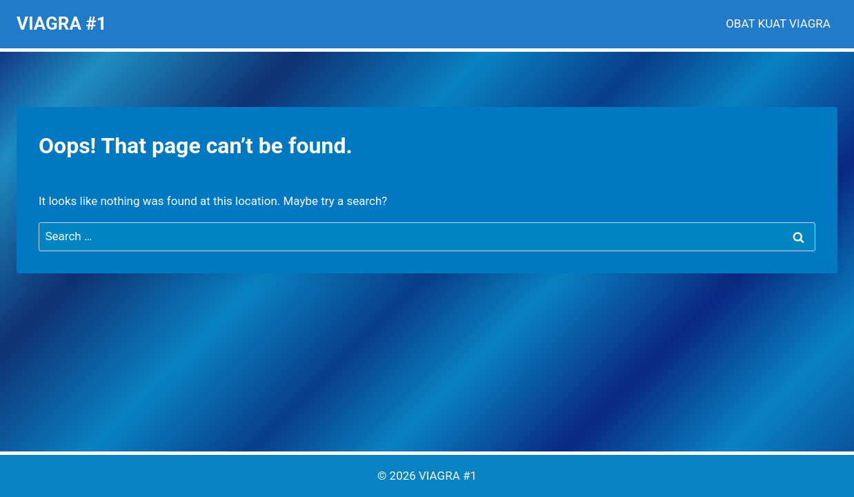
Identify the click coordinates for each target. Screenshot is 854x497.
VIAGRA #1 (448, 476)
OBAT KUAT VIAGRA (778, 23)
